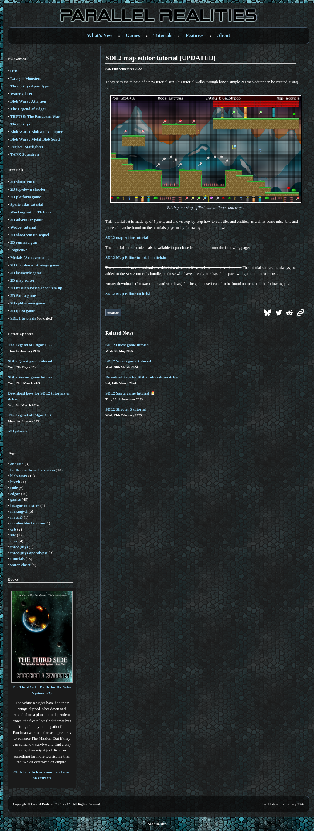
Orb (13, 71)
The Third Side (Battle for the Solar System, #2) (42, 687)
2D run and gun (23, 242)
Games (133, 35)
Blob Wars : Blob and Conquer (36, 131)
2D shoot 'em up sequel (29, 234)
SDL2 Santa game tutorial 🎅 (130, 393)
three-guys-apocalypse (29, 553)
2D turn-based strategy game (34, 265)
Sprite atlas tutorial (26, 204)
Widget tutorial (23, 227)
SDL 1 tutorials (23, 318)
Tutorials (162, 35)
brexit (15, 482)
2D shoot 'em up (24, 181)
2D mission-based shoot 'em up (36, 288)
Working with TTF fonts (30, 212)
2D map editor (22, 280)
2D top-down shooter (28, 189)
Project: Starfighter (26, 146)
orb (13, 529)
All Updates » (17, 431)
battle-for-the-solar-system (32, 470)
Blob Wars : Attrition (28, 101)
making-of (19, 511)
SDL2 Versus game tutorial (30, 377)
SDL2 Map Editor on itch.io (128, 293)
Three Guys (20, 124)
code (14, 487)
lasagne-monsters (24, 505)
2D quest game (22, 310)
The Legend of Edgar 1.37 (30, 415)
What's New (99, 35)
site (13, 535)
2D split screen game (27, 303)
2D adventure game (26, 219)
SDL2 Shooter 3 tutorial (125, 409)
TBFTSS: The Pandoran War (35, 116)
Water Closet (21, 93)
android (17, 464)
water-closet (20, 564)
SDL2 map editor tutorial (126, 237)
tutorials (17, 558)
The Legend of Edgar (28, 109)
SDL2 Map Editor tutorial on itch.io (135, 257)
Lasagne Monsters (25, 78)
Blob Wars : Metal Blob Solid (35, 139)
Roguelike (18, 250)
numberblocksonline (27, 523)
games (15, 499)
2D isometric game (26, 272)
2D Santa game (23, 295)
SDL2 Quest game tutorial (30, 361)
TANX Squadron (24, 154)
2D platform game (25, 197)
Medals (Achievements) (30, 257)
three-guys (19, 546)
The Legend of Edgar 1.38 (30, 345)
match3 (16, 517)
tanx (14, 541)
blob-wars (18, 475)
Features (194, 35)
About (223, 35)
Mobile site (157, 824)
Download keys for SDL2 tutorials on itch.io (142, 377)
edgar (15, 493)
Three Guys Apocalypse (30, 86)
